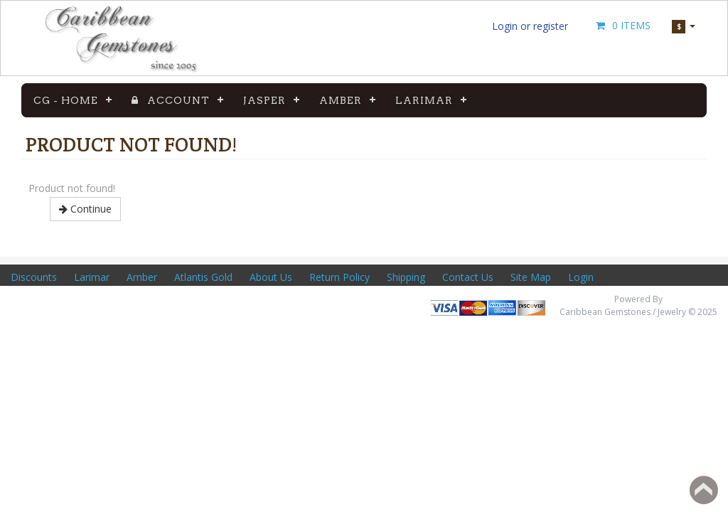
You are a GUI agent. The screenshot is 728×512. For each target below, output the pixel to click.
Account (171, 100)
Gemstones (524, 100)
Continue (85, 208)
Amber (340, 100)
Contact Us (467, 277)
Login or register (530, 26)
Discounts (34, 277)
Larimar (424, 100)
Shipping (406, 277)
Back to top (703, 490)
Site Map (530, 277)
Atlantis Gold (203, 277)
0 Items (622, 25)
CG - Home (65, 100)
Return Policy (339, 277)
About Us (271, 277)
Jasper (264, 100)
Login (581, 277)
